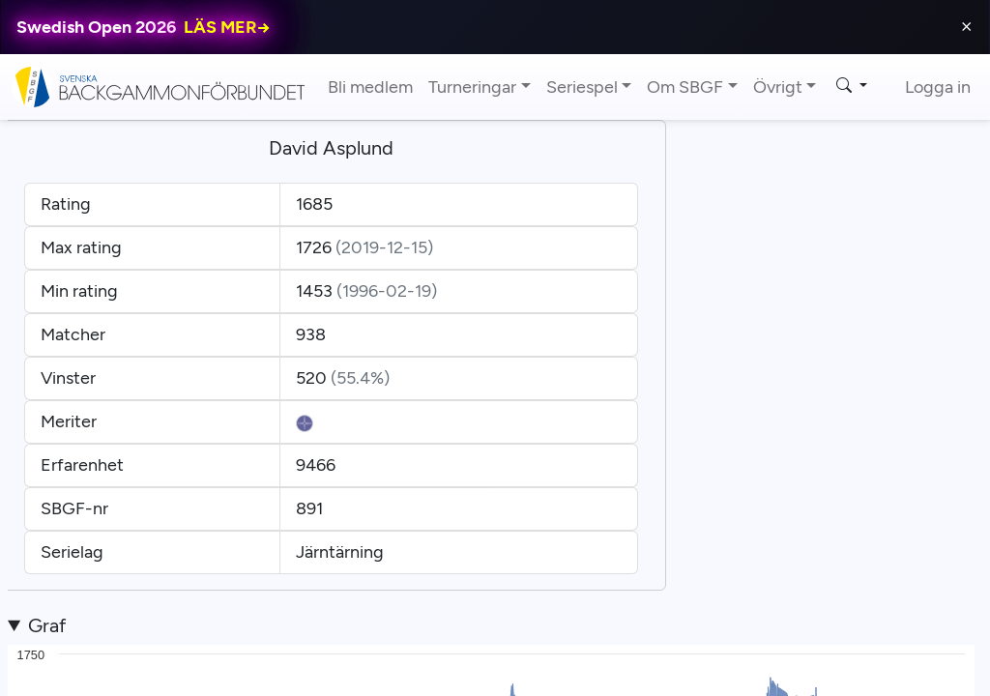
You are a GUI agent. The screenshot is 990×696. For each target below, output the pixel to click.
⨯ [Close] (966, 26)
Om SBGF (685, 87)
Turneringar (472, 87)
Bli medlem (370, 87)
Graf (47, 625)
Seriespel (582, 87)
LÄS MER (227, 27)
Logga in (938, 87)
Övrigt (777, 87)
